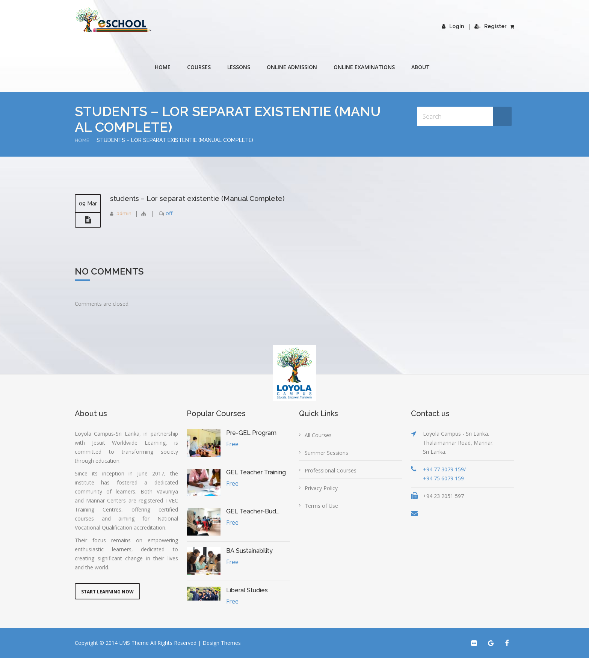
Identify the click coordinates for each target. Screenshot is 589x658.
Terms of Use (321, 505)
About (420, 67)
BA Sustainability (249, 550)
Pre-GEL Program (251, 432)
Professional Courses (330, 470)
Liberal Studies (247, 590)
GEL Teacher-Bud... (252, 511)
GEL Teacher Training (256, 472)
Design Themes (221, 642)
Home (163, 67)
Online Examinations (364, 67)
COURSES (199, 67)
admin (123, 213)
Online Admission (292, 67)
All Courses (318, 435)
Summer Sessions (326, 452)
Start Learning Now (107, 592)
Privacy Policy (321, 488)
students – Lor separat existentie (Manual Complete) (203, 198)
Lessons (238, 67)
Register (490, 26)
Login (453, 26)
